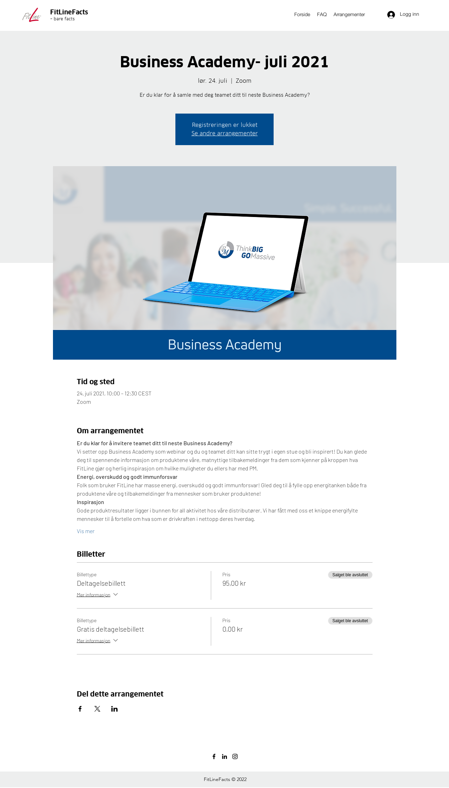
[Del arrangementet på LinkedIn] (114, 709)
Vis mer (86, 531)
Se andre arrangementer (225, 133)
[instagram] (235, 756)
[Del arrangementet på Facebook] (80, 709)
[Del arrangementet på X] (97, 709)
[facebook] (213, 756)
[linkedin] (224, 756)
